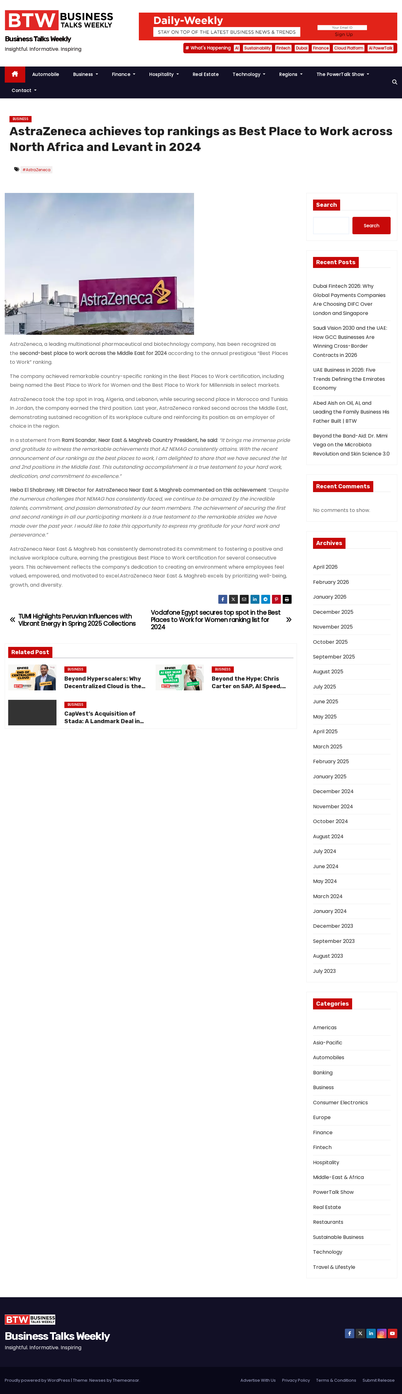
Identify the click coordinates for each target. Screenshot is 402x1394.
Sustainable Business (338, 1237)
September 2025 (334, 656)
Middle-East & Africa (338, 1177)
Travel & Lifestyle (334, 1267)
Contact (24, 90)
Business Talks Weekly (38, 39)
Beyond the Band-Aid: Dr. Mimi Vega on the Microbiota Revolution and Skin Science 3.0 (351, 444)
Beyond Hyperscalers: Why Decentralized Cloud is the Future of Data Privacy (102, 686)
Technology (249, 74)
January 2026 (329, 597)
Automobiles (328, 1057)
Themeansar (126, 1380)
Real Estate (206, 74)
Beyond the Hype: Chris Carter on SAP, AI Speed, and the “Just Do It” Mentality (247, 690)
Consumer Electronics (340, 1102)
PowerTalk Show (333, 1192)
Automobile (45, 74)
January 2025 (329, 776)
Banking (323, 1072)
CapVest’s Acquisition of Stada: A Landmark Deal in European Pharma (102, 721)
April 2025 (325, 731)
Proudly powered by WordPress (38, 1380)
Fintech (283, 48)
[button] (394, 82)
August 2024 (328, 836)
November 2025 (333, 626)
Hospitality (164, 74)
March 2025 (327, 746)
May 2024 (325, 881)
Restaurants (328, 1222)
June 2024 (326, 866)
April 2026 (325, 567)
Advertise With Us (258, 1380)
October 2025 (330, 642)
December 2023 (333, 926)
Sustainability (257, 48)
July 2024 (324, 851)
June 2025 (325, 701)
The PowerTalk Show (342, 74)
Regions (291, 74)
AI (237, 48)
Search (326, 204)
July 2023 (324, 971)
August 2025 (328, 671)
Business (85, 74)
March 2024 (328, 896)
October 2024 (330, 821)
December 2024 (333, 791)
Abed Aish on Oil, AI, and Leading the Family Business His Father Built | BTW (351, 412)
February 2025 (331, 761)
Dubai (301, 48)
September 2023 (334, 941)
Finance (320, 48)
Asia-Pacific (327, 1042)
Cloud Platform (348, 48)
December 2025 (333, 612)
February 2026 (331, 582)
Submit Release (379, 1380)
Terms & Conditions (336, 1380)
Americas (325, 1027)
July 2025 (324, 686)
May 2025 (325, 716)
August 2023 (328, 956)
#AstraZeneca (36, 169)
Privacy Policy (296, 1380)
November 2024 (333, 806)
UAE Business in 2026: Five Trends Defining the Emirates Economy (349, 379)
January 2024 (330, 911)
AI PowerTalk (380, 48)
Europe (322, 1117)
